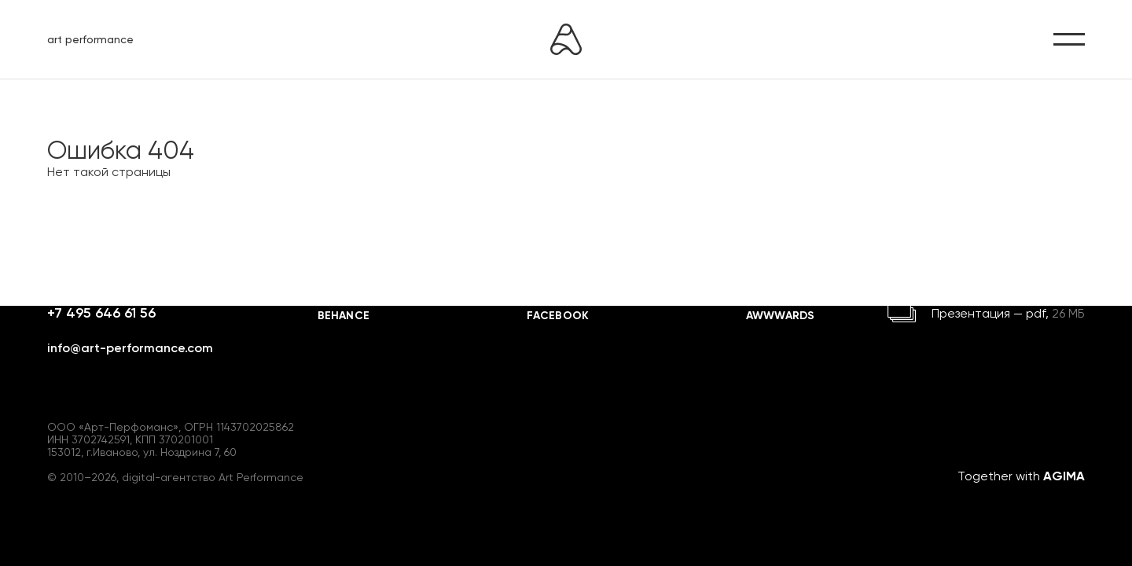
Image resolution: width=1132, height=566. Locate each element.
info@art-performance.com (130, 347)
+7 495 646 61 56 (101, 313)
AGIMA (1064, 476)
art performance (90, 39)
